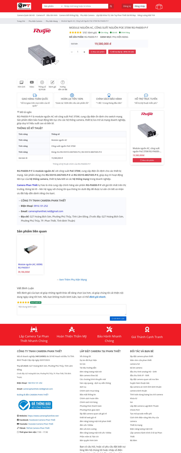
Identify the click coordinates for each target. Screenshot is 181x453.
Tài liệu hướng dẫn (88, 366)
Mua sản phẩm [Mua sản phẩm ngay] (97, 52)
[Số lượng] (78, 51)
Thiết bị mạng (136, 423)
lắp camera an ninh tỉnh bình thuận (145, 385)
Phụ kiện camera (87, 15)
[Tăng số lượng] (84, 51)
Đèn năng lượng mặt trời (90, 370)
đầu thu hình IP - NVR (139, 374)
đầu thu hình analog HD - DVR (143, 370)
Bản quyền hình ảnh (89, 438)
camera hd (135, 363)
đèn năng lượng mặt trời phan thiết (95, 419)
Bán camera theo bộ (89, 374)
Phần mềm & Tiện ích (89, 434)
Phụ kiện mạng (120, 36)
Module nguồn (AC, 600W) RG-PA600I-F (30, 266)
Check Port (135, 408)
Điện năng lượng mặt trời (141, 427)
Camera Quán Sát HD (26, 15)
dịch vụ (83, 385)
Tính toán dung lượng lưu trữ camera (146, 393)
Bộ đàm (133, 438)
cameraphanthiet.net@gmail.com (45, 211)
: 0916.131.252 (122, 52)
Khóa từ (133, 397)
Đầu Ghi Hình (52, 15)
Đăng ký (127, 6)
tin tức (82, 363)
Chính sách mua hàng (89, 389)
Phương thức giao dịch (90, 408)
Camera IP (40, 15)
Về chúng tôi (85, 355)
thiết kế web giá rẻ (88, 415)
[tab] (21, 82)
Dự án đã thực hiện (88, 359)
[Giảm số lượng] (71, 51)
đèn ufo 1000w (86, 423)
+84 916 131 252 (35, 382)
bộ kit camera (136, 366)
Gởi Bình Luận (118, 318)
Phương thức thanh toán (90, 404)
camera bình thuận (138, 389)
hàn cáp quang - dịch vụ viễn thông (95, 381)
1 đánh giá (91, 32)
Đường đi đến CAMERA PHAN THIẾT (32, 393)
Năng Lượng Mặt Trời (146, 15)
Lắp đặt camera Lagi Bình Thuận (144, 404)
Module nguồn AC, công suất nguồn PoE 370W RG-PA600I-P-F (109, 27)
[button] (21, 51)
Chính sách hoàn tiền (89, 397)
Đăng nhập (140, 6)
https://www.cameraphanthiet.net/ (43, 414)
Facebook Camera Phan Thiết (42, 418)
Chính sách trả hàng (88, 400)
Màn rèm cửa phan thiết (140, 359)
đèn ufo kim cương (88, 427)
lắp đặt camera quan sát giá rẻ (93, 412)
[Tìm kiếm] (111, 6)
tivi (131, 400)
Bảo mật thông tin (88, 393)
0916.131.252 (41, 205)
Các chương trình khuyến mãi (92, 378)
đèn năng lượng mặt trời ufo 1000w (95, 431)
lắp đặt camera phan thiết (141, 355)
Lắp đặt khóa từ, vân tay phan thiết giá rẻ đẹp (116, 15)
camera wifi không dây (69, 15)
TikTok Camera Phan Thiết (37, 426)
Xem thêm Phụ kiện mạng (73, 278)
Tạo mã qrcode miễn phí (140, 412)
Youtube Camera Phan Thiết (40, 422)
